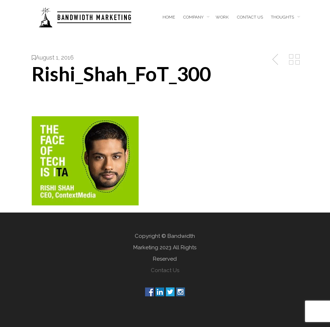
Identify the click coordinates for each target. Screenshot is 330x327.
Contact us (250, 17)
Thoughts (282, 17)
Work (222, 17)
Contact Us (165, 270)
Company (193, 17)
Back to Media (294, 59)
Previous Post (275, 59)
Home (169, 17)
